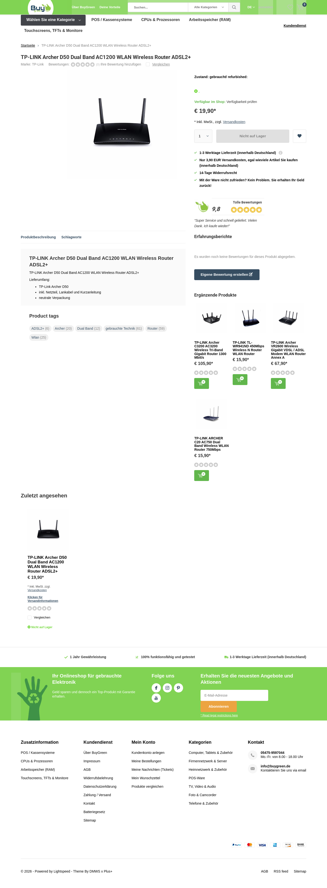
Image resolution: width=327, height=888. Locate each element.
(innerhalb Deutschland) (268, 660)
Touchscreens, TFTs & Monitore (53, 34)
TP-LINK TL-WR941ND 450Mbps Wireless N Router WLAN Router (248, 351)
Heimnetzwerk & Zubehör (208, 773)
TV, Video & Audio (202, 790)
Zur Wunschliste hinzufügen (299, 138)
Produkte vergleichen (148, 790)
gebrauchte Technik (124, 332)
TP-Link (38, 68)
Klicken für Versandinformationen (43, 602)
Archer (63, 332)
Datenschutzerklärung (99, 790)
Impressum (91, 765)
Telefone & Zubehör (203, 807)
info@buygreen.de (275, 770)
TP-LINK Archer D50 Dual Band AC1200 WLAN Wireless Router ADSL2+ (47, 568)
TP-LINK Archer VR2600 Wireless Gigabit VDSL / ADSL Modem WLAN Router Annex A (288, 353)
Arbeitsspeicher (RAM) (209, 23)
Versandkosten (234, 125)
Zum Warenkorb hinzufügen (201, 387)
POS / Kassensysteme (111, 23)
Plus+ (108, 875)
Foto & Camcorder (202, 799)
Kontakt (89, 807)
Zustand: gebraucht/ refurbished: (220, 80)
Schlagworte (71, 240)
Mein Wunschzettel (146, 782)
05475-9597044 (272, 756)
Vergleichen (39, 621)
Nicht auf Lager (253, 140)
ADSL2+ (40, 332)
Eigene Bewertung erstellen (227, 278)
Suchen (234, 7)
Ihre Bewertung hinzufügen (121, 68)
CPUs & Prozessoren (160, 23)
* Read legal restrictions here (219, 719)
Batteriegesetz (94, 815)
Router (156, 332)
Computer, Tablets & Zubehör (211, 756)
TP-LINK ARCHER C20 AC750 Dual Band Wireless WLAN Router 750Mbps (211, 447)
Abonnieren (218, 710)
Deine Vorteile (109, 7)
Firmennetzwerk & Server (208, 765)
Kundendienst (295, 29)
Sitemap (89, 824)
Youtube (156, 700)
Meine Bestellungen (146, 765)
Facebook (156, 690)
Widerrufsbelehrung (98, 782)
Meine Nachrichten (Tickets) (153, 773)
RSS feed (281, 875)
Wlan (38, 341)
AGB (87, 773)
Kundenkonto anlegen (148, 756)
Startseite (28, 49)
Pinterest (178, 690)
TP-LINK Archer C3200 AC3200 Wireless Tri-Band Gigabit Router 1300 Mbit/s (210, 353)
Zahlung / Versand (97, 799)
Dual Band (88, 332)
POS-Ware (197, 782)
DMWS (94, 875)
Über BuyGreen (83, 7)
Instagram (167, 690)
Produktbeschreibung (38, 240)
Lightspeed (62, 875)
